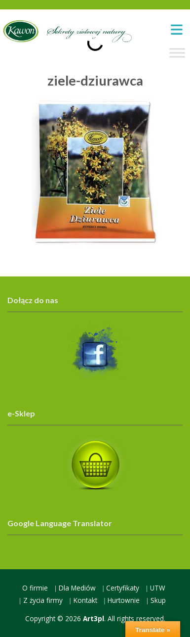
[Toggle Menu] (177, 53)
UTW (157, 587)
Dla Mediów (77, 587)
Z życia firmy (43, 600)
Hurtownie (124, 600)
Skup (158, 600)
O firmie (35, 587)
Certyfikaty (122, 587)
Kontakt (85, 600)
